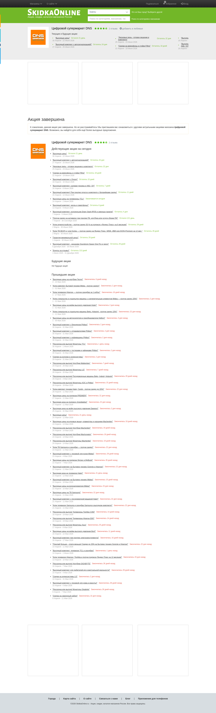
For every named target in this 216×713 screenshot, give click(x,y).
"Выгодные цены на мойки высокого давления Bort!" (74, 531)
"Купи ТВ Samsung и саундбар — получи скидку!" (72, 447)
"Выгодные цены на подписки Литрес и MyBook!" (72, 460)
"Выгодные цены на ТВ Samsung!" (66, 493)
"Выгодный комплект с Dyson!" (65, 179)
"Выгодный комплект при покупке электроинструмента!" (75, 538)
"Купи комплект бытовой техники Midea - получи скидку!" (76, 286)
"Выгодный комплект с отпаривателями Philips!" (72, 331)
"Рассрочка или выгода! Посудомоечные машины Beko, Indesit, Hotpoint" (82, 376)
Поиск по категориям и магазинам (146, 19)
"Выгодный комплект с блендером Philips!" (70, 325)
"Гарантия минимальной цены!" (65, 238)
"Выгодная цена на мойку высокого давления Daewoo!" (75, 408)
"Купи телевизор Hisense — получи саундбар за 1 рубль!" (76, 292)
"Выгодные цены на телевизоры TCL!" (68, 199)
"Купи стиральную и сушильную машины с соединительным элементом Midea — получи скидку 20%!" (95, 299)
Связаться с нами (108, 698)
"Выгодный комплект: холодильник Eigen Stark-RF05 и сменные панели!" (82, 212)
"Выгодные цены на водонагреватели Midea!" (71, 486)
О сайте (87, 698)
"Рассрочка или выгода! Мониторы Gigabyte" (71, 589)
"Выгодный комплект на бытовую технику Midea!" (72, 480)
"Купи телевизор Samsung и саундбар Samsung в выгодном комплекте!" (82, 505)
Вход (184, 4)
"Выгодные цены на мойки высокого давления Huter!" (74, 305)
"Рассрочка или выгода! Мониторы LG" (68, 370)
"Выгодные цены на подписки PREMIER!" (69, 396)
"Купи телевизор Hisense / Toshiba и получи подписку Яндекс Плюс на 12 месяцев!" (87, 557)
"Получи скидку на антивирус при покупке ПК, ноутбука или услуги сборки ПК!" (85, 218)
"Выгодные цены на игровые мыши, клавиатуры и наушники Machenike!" (82, 422)
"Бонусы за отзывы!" (60, 250)
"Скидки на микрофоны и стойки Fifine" (134, 46)
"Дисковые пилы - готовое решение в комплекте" (133, 38)
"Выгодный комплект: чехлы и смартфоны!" (70, 205)
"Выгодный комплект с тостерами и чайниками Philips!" (75, 350)
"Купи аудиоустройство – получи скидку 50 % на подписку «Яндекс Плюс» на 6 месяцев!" (89, 225)
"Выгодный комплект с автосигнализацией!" (73, 44)
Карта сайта (69, 698)
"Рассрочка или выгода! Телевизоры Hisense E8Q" (73, 518)
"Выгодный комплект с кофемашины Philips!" (71, 338)
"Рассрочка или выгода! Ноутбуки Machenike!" (71, 428)
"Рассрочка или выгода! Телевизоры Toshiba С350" (73, 512)
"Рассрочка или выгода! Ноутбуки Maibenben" (71, 363)
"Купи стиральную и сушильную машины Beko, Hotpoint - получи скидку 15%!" (84, 312)
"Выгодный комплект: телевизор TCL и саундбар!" (73, 551)
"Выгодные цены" (62, 38)
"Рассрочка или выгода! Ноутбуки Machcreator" (72, 434)
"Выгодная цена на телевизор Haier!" (67, 473)
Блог (127, 698)
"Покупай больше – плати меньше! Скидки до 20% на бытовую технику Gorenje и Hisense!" (90, 544)
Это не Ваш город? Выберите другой (147, 12)
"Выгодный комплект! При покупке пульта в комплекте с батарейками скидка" (84, 192)
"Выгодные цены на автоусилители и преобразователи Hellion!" (78, 318)
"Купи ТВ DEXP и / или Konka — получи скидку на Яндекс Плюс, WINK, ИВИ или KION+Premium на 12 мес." (97, 231)
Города (52, 698)
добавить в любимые (131, 28)
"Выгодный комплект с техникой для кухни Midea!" (73, 454)
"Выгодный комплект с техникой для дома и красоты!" (75, 583)
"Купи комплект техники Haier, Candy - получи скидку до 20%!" (78, 389)
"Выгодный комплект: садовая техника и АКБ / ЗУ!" (73, 186)
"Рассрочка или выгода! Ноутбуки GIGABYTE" (71, 564)
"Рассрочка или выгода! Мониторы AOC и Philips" (73, 383)
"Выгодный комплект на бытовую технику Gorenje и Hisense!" (78, 467)
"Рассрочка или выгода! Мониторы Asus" (69, 525)
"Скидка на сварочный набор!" (65, 596)
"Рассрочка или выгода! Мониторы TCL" (69, 344)
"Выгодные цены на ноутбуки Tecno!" (67, 279)
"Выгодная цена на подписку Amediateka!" (69, 402)
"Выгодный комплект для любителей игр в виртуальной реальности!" (81, 570)
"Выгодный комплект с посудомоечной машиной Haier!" (75, 499)
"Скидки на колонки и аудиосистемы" (67, 357)
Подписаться (152, 4)
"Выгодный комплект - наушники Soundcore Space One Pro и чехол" (80, 244)
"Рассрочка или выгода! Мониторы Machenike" (71, 441)
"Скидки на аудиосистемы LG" (65, 577)
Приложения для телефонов (153, 698)
